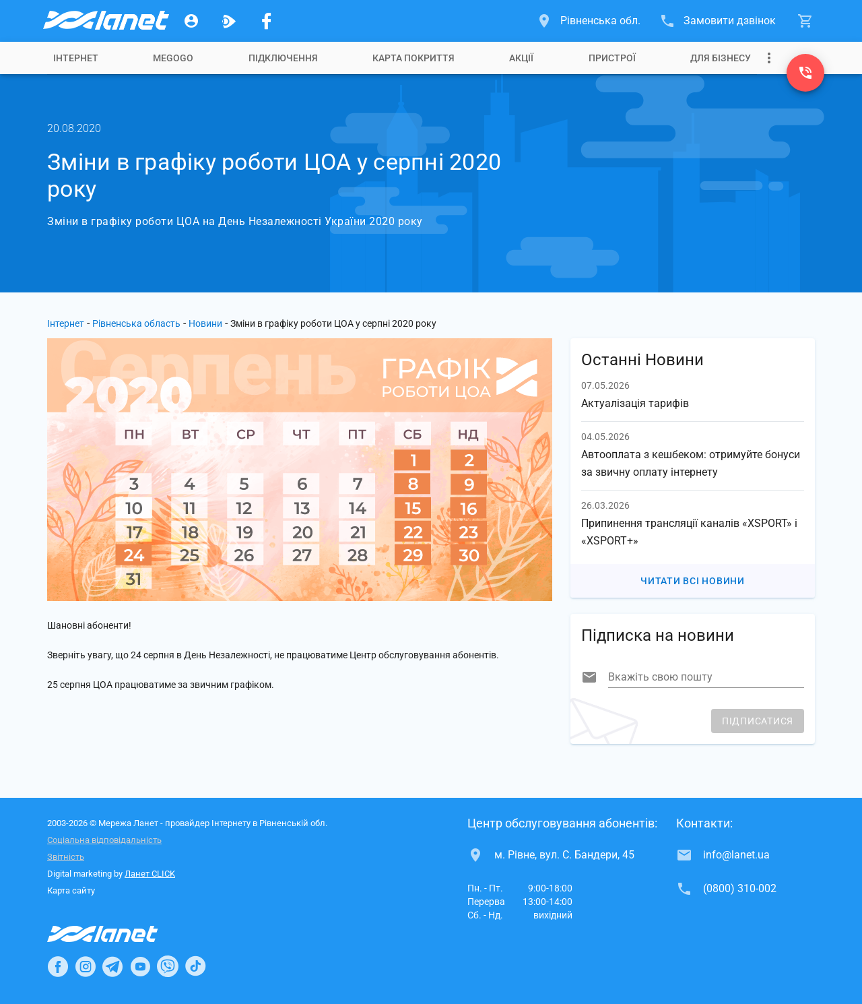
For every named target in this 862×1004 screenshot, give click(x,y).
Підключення (283, 58)
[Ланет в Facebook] (58, 966)
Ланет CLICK (150, 874)
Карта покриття (413, 58)
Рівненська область (136, 323)
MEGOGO (173, 58)
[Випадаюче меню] (769, 58)
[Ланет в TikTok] (195, 966)
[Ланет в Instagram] (85, 966)
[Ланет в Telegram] (112, 966)
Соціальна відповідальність (104, 840)
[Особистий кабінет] (191, 21)
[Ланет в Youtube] (140, 966)
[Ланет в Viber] (167, 966)
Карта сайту (71, 890)
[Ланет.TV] (229, 21)
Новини (205, 323)
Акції (521, 58)
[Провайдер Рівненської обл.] (105, 21)
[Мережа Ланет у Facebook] (267, 21)
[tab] (75, 58)
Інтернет (75, 58)
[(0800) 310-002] (805, 73)
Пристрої (612, 58)
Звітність (65, 857)
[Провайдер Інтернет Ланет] (118, 934)
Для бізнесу (720, 58)
